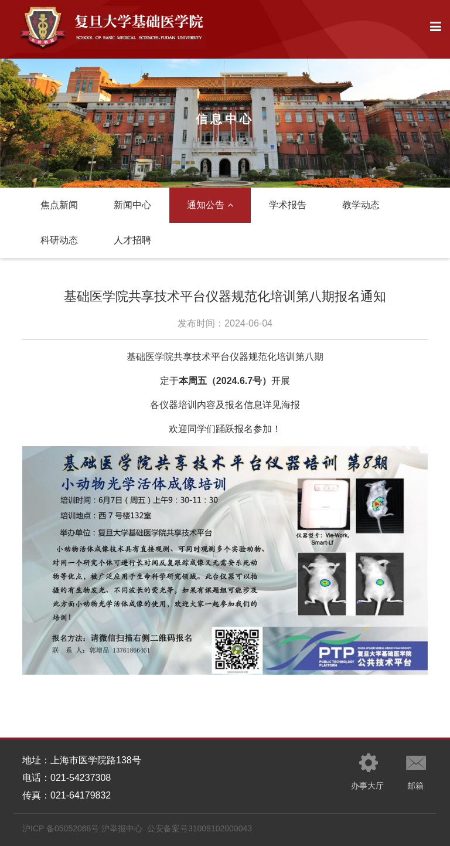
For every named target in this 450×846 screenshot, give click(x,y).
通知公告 (210, 205)
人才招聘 (132, 240)
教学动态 (361, 205)
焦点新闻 (59, 205)
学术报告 (287, 205)
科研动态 (59, 240)
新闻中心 (132, 205)
